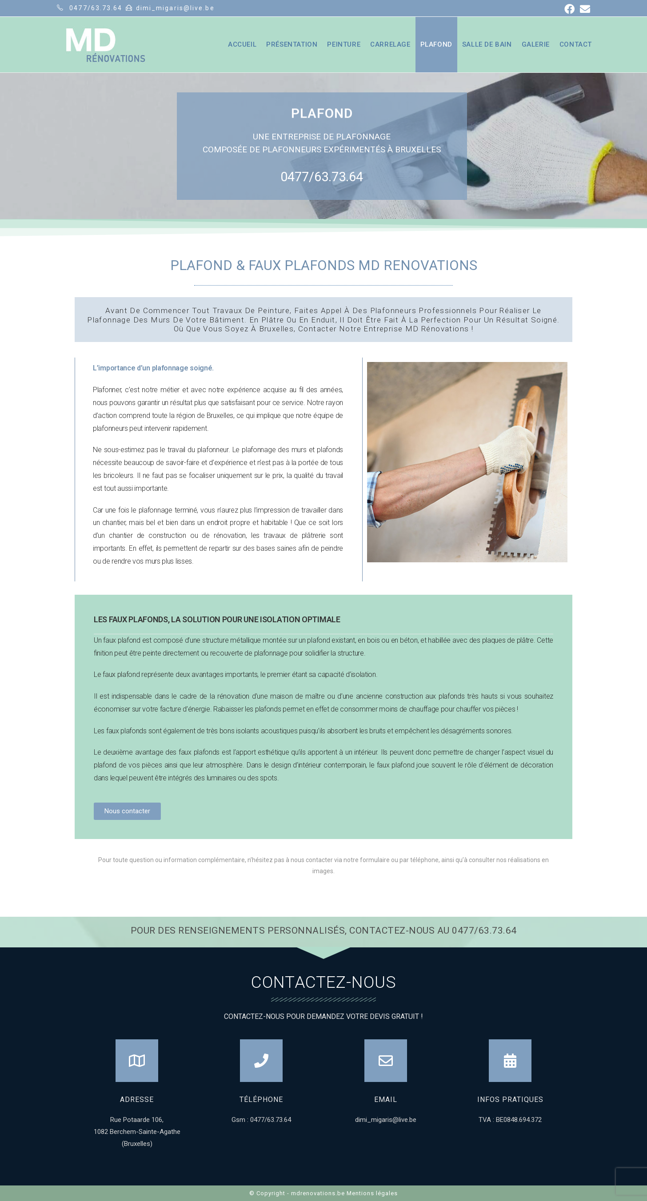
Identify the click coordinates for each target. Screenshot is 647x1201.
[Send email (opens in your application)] (583, 9)
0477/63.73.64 (321, 176)
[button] (127, 811)
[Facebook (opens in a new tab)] (569, 9)
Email (385, 1099)
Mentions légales (372, 1193)
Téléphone (261, 1099)
